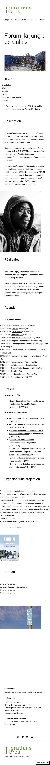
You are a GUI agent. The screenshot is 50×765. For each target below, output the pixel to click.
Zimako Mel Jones (7, 590)
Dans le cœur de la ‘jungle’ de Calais (24, 424)
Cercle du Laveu (18, 325)
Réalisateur (6, 88)
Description (6, 85)
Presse (4, 94)
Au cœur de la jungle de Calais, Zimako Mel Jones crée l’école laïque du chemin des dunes (27, 452)
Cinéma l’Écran (17, 335)
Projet (7, 19)
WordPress (25, 756)
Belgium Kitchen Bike (20, 341)
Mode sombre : (43, 763)
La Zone (15, 328)
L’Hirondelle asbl (18, 374)
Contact (42, 19)
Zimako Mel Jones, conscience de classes (27, 458)
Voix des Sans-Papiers (20, 338)
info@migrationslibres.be (14, 713)
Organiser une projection (11, 97)
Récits (17, 19)
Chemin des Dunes (17, 418)
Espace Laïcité (17, 362)
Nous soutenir (28, 19)
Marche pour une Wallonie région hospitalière (30, 344)
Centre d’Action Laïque (20, 368)
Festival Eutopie (17, 377)
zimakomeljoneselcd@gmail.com (13, 587)
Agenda (5, 91)
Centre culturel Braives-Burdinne (24, 350)
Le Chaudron (17, 331)
